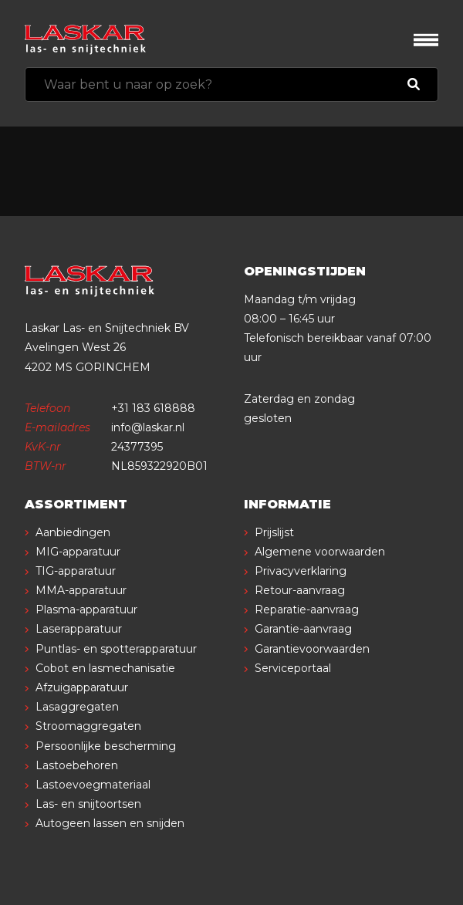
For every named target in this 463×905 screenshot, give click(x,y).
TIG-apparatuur (75, 571)
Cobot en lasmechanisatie (105, 668)
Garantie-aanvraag (303, 629)
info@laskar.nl (147, 427)
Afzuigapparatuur (81, 687)
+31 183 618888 (153, 408)
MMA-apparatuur (81, 590)
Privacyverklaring (300, 571)
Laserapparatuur (78, 629)
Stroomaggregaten (88, 726)
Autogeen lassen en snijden (109, 823)
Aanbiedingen (72, 532)
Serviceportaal (293, 668)
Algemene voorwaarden (320, 552)
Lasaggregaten (77, 707)
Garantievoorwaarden (312, 649)
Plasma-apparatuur (86, 609)
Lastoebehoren (76, 765)
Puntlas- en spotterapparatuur (116, 649)
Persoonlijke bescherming (105, 746)
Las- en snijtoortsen (88, 804)
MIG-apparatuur (77, 552)
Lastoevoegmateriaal (92, 785)
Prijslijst (274, 532)
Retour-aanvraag (300, 590)
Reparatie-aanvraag (307, 609)
